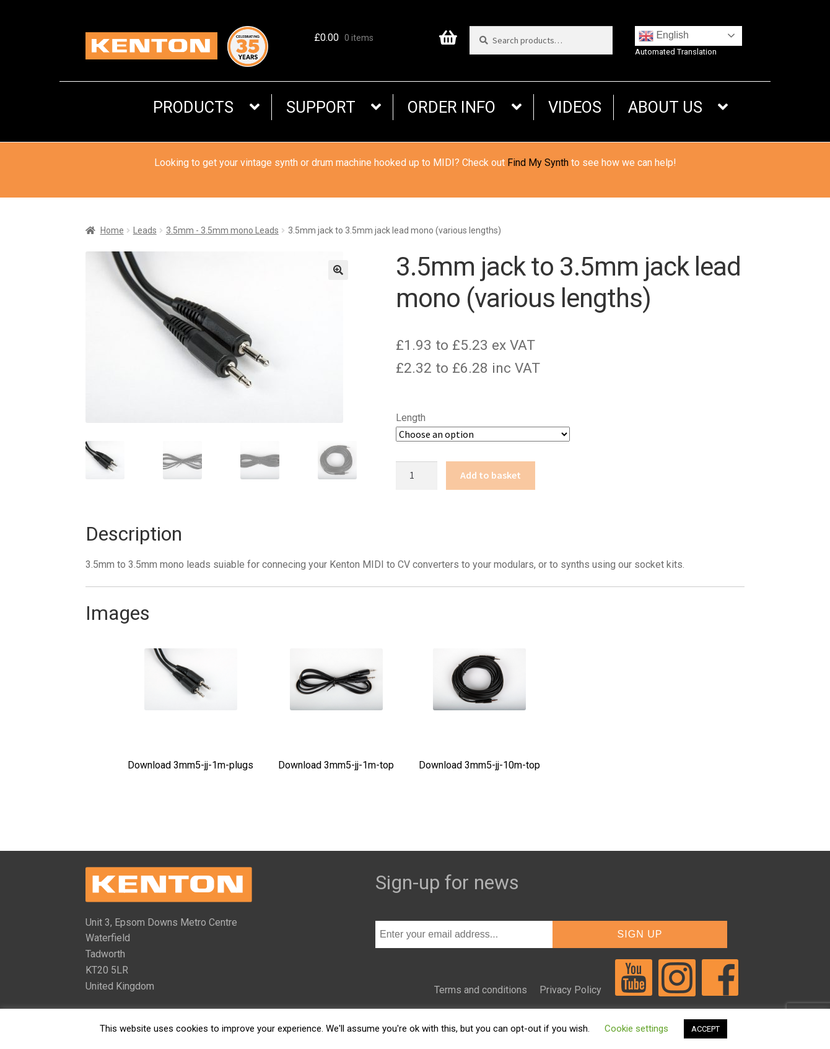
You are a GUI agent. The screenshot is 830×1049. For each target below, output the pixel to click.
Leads (145, 230)
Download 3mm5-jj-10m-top (479, 709)
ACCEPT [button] (705, 1029)
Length (411, 418)
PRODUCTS (193, 107)
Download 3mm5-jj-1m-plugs (190, 709)
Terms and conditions (480, 990)
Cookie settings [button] (636, 1028)
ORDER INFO (452, 107)
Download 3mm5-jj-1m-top (336, 709)
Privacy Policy (570, 990)
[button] (338, 270)
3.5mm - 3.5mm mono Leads (222, 230)
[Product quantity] (417, 475)
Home (112, 230)
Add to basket (490, 475)
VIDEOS (574, 107)
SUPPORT (321, 107)
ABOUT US (665, 107)
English (664, 35)
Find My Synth (538, 162)
